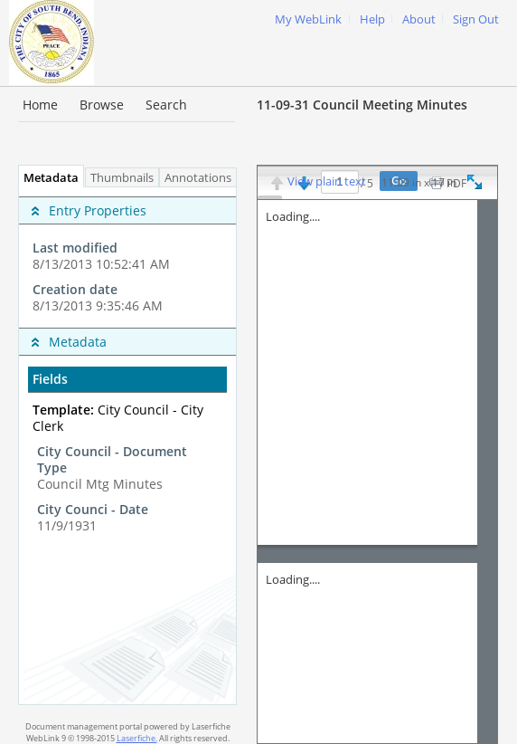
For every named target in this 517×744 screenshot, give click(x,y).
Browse (102, 104)
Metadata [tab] (46, 178)
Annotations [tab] (202, 178)
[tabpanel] (127, 445)
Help (372, 19)
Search (166, 104)
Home (40, 104)
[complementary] (127, 257)
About (419, 19)
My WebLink (308, 19)
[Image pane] (377, 471)
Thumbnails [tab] (122, 178)
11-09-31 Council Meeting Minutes (362, 104)
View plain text (326, 182)
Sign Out (476, 19)
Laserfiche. (137, 738)
